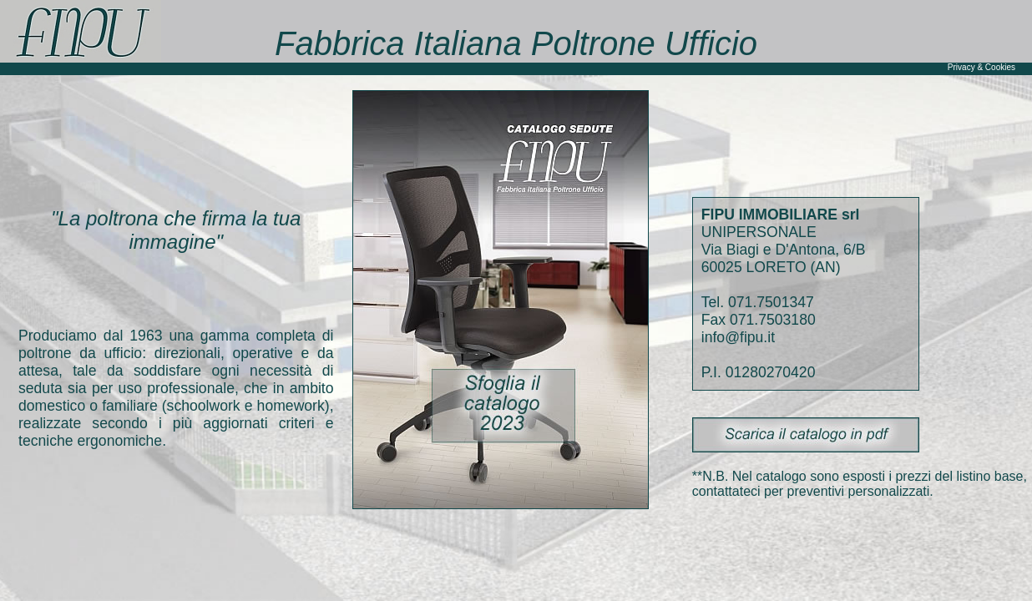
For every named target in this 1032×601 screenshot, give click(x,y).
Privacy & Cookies (981, 67)
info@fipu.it (738, 337)
